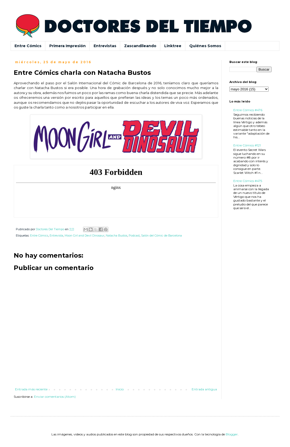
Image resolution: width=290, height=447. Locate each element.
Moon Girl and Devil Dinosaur (84, 235)
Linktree (172, 45)
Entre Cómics (27, 45)
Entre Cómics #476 (247, 110)
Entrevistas (105, 45)
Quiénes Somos (205, 45)
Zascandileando (140, 45)
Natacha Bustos (116, 235)
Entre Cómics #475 (247, 181)
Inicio (120, 389)
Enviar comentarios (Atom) (55, 397)
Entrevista (56, 235)
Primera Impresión (67, 45)
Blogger (232, 434)
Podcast (134, 235)
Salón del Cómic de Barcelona (161, 235)
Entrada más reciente (31, 389)
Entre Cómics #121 (247, 145)
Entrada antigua (204, 389)
